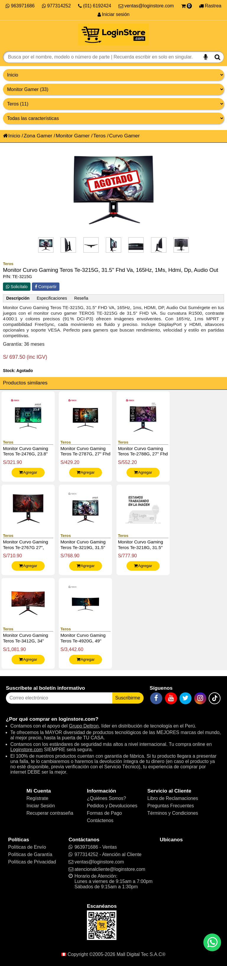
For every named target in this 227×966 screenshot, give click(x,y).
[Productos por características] (113, 118)
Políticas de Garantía (30, 854)
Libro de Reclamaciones (172, 798)
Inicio (11, 135)
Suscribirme (127, 697)
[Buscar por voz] (205, 57)
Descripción (18, 298)
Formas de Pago (104, 813)
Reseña (81, 298)
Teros (99, 135)
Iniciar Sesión (41, 805)
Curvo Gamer (124, 135)
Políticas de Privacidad (32, 861)
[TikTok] (214, 698)
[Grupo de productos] (113, 75)
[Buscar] (217, 57)
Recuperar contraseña (50, 813)
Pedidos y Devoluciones (112, 805)
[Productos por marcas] (113, 104)
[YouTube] (171, 698)
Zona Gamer (38, 135)
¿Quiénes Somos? (106, 798)
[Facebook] (156, 698)
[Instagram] (200, 698)
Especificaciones (52, 298)
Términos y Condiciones (172, 813)
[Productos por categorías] (113, 89)
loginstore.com (77, 719)
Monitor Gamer (73, 135)
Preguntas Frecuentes (170, 805)
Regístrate (37, 798)
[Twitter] (185, 698)
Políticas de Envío (27, 847)
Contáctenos (100, 820)
